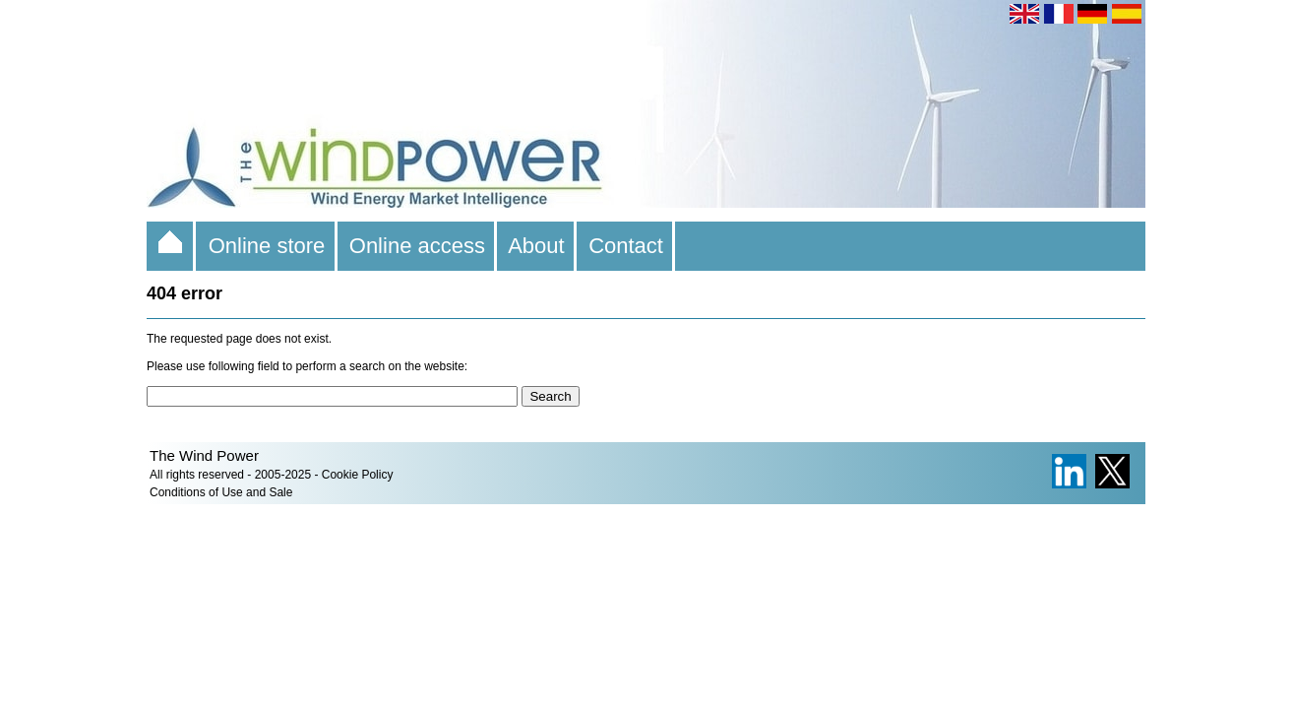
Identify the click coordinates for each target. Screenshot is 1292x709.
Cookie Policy (358, 475)
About (537, 245)
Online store (266, 245)
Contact (626, 245)
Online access (418, 245)
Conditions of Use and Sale (221, 492)
